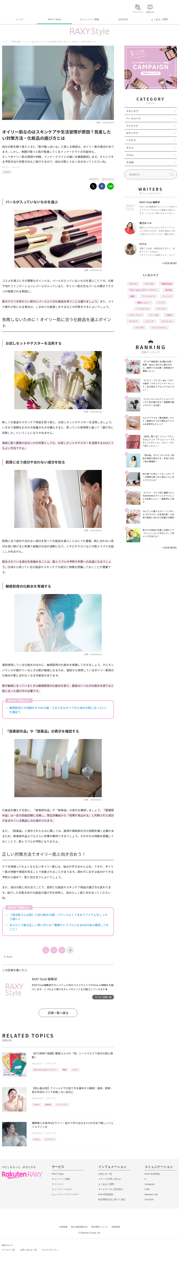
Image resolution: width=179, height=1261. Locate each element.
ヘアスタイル (142, 308)
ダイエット (167, 321)
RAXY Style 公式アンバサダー (45, 1069)
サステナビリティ (50, 1250)
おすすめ (149, 283)
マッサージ (49, 1139)
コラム (130, 155)
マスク (75, 1069)
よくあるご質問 (159, 19)
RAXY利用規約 (105, 1194)
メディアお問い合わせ (109, 1179)
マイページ (57, 1184)
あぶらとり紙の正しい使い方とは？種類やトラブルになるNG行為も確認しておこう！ (59, 927)
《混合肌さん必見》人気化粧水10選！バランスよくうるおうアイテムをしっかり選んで (58, 917)
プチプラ (161, 308)
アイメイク (132, 125)
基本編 (48, 1104)
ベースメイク (133, 118)
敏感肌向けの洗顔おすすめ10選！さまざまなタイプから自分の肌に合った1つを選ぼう (57, 710)
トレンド (167, 296)
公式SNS (123, 19)
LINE (147, 1189)
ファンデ (149, 321)
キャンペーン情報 (89, 19)
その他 (130, 162)
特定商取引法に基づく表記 (112, 1199)
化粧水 (169, 314)
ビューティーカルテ (62, 1189)
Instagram (150, 1184)
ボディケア (132, 133)
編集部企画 (166, 283)
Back (8, 956)
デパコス (133, 321)
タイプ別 (139, 327)
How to (7, 172)
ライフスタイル (159, 327)
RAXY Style (54, 19)
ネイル (130, 147)
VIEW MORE (169, 263)
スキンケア (16, 167)
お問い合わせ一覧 (28, 1250)
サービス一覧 (8, 1250)
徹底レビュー (143, 302)
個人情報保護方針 (79, 1227)
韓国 (64, 1069)
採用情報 (116, 1227)
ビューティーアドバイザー (65, 1194)
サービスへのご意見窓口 (110, 1189)
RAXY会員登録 (152, 1174)
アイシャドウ (62, 1104)
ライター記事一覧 (103, 997)
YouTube (149, 1199)
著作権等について (99, 1227)
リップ (161, 302)
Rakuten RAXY (17, 8)
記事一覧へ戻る (58, 1013)
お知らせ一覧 (105, 1174)
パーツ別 (154, 314)
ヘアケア (131, 140)
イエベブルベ (135, 314)
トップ (19, 19)
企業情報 (63, 1227)
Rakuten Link (151, 1194)
